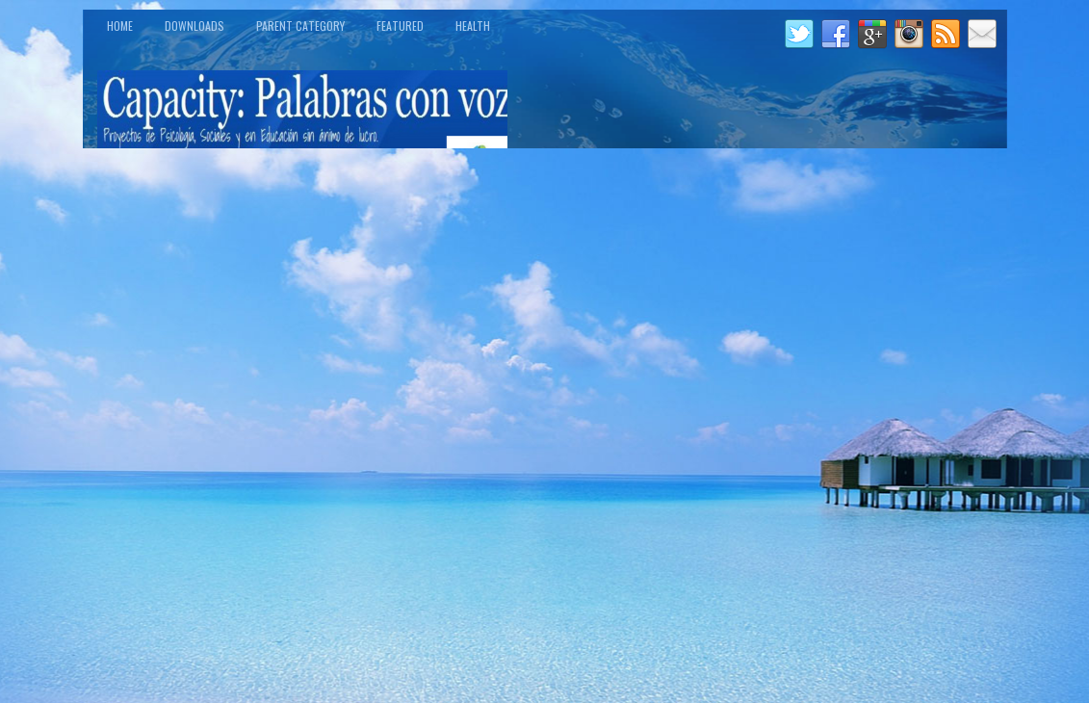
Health (472, 25)
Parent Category (300, 25)
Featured (400, 25)
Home (120, 25)
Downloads (194, 25)
